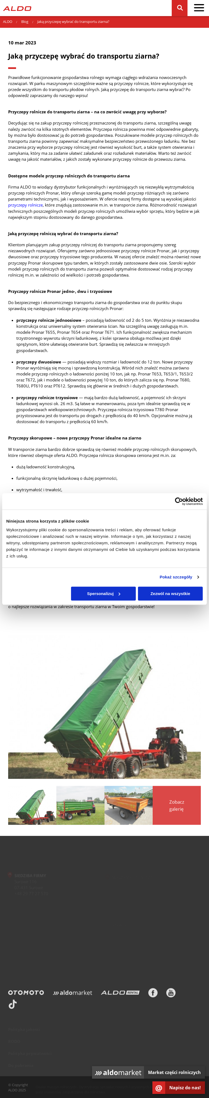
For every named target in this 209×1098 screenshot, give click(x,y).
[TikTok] (12, 1005)
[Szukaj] (180, 8)
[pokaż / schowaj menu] (199, 8)
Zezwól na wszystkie (170, 593)
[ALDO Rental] (120, 994)
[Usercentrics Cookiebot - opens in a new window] (179, 501)
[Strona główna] (17, 8)
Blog (24, 21)
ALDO (7, 21)
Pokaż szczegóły (176, 577)
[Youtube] (171, 994)
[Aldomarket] (72, 994)
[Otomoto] (26, 994)
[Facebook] (153, 994)
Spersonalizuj (103, 593)
